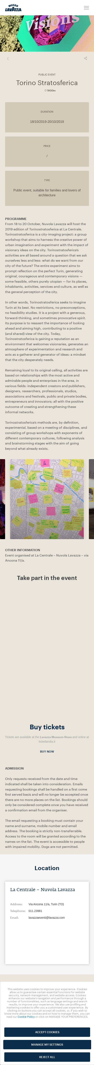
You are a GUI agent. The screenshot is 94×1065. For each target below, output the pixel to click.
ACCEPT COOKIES (47, 1032)
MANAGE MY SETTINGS (47, 1044)
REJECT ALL (47, 1057)
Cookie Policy (26, 1016)
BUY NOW (47, 752)
